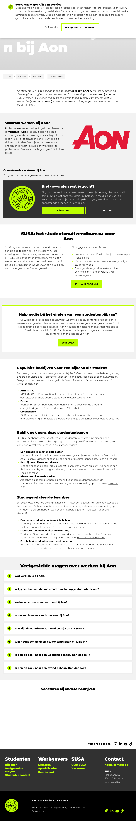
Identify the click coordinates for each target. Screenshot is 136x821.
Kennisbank (46, 772)
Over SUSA (78, 764)
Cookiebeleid (38, 811)
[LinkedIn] (120, 744)
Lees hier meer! (108, 458)
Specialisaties (47, 768)
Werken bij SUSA (77, 807)
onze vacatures (75, 527)
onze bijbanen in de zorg (91, 537)
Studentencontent (17, 775)
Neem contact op (116, 764)
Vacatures (78, 768)
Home (8, 76)
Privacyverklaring (58, 807)
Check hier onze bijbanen (81, 548)
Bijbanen (22, 76)
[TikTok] (131, 744)
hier (89, 397)
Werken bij (37, 76)
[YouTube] (126, 744)
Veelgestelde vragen (14, 770)
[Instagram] (115, 744)
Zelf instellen (52, 27)
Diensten (44, 764)
